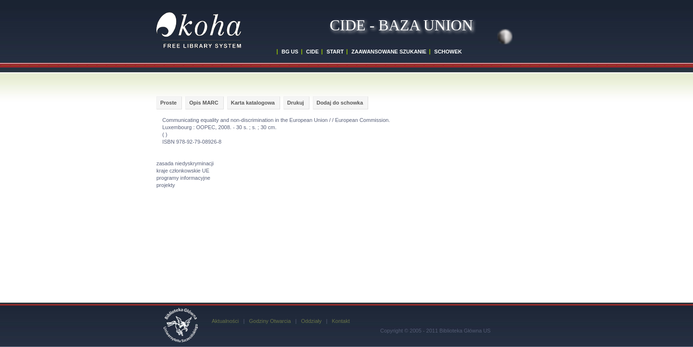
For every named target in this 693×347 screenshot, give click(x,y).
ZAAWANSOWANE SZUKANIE (388, 51)
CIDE (312, 51)
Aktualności (225, 321)
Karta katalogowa (253, 103)
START (335, 51)
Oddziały (311, 321)
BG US (290, 51)
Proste (168, 103)
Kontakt (340, 321)
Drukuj (295, 103)
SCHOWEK (448, 51)
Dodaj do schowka (340, 103)
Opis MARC (203, 103)
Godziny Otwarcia (270, 321)
